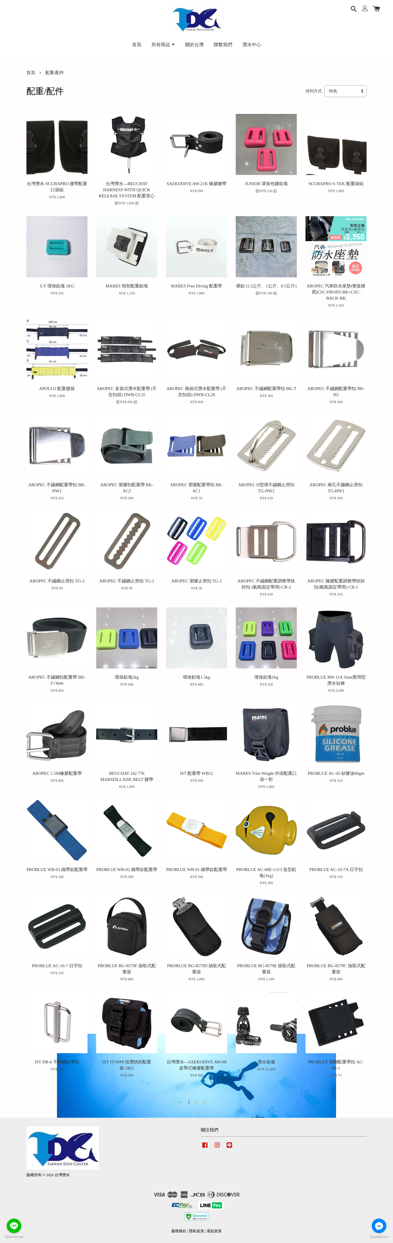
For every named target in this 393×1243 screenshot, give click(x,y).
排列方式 (314, 91)
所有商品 (163, 44)
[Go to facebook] (379, 1226)
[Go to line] (14, 1226)
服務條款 (178, 1231)
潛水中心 (251, 44)
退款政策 (214, 1231)
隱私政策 (196, 1231)
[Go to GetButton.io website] (379, 1237)
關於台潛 (194, 44)
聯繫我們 (223, 44)
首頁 (136, 44)
